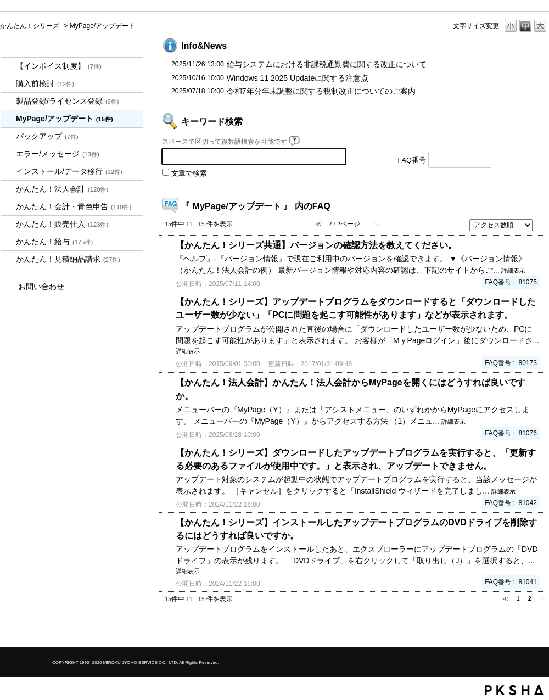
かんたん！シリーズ (29, 26)
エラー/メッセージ (57, 153)
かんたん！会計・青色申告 (73, 206)
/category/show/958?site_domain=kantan (8, 206)
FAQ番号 (412, 160)
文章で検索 (189, 173)
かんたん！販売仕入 (62, 224)
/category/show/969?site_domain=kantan (8, 259)
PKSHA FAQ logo (514, 690)
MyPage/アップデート (64, 118)
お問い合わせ (41, 286)
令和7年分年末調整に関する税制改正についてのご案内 (321, 91)
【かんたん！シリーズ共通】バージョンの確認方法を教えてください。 (316, 245)
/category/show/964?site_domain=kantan (8, 224)
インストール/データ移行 (69, 171)
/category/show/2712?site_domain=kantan (8, 189)
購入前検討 (45, 83)
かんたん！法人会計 (62, 188)
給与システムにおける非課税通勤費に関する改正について (327, 64)
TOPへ (521, 629)
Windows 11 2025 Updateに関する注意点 (297, 78)
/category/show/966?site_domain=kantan (8, 242)
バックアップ (47, 136)
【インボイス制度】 (59, 65)
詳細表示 (513, 270)
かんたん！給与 (54, 241)
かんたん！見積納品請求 (68, 259)
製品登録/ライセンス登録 (67, 101)
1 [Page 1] (518, 598)
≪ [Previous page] (505, 598)
